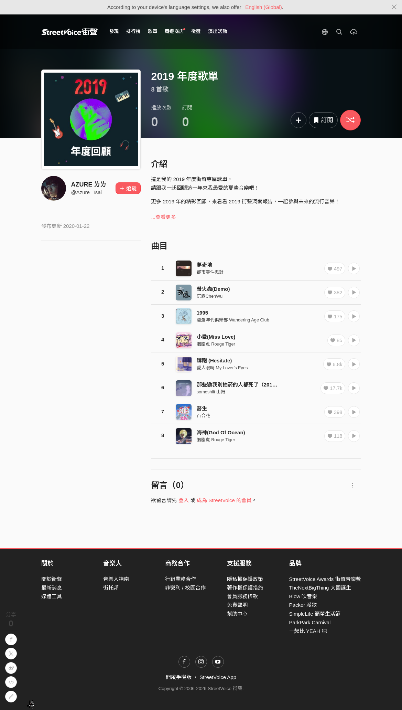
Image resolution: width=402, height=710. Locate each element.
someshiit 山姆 (211, 391)
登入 (183, 500)
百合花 (203, 415)
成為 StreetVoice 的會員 (224, 500)
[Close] (394, 7)
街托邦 (111, 588)
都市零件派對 (210, 272)
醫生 (202, 408)
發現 (114, 31)
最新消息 (51, 588)
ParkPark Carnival (310, 622)
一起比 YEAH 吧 (308, 631)
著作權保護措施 (245, 588)
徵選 (196, 31)
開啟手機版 (179, 677)
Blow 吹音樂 (303, 596)
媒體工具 (51, 596)
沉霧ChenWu (209, 296)
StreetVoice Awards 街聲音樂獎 (325, 579)
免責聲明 (237, 605)
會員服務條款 (242, 596)
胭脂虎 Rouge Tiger (216, 344)
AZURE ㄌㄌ (89, 184)
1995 (202, 313)
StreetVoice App (217, 677)
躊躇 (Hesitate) (214, 360)
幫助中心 (237, 614)
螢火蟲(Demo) (213, 289)
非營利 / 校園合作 (185, 588)
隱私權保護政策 (245, 579)
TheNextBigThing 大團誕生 (320, 588)
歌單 (152, 31)
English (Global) (263, 7)
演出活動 (217, 31)
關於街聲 (51, 579)
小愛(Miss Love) (216, 337)
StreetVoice (69, 31)
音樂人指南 (116, 579)
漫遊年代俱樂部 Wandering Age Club (233, 319)
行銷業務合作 (180, 579)
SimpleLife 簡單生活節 (314, 614)
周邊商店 (175, 31)
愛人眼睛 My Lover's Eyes (222, 367)
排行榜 (133, 31)
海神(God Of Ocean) (221, 432)
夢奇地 (204, 265)
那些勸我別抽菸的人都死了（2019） (238, 385)
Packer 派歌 (303, 605)
